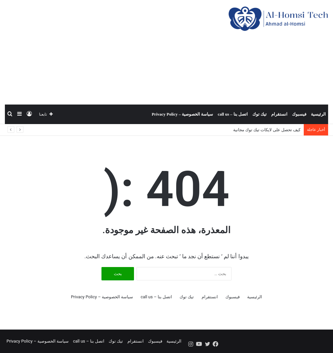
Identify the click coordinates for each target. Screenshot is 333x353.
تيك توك (259, 114)
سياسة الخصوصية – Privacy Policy (182, 114)
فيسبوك (299, 114)
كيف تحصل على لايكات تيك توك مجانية (266, 129)
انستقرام (279, 114)
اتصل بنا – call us (232, 114)
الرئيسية (318, 114)
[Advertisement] (111, 52)
